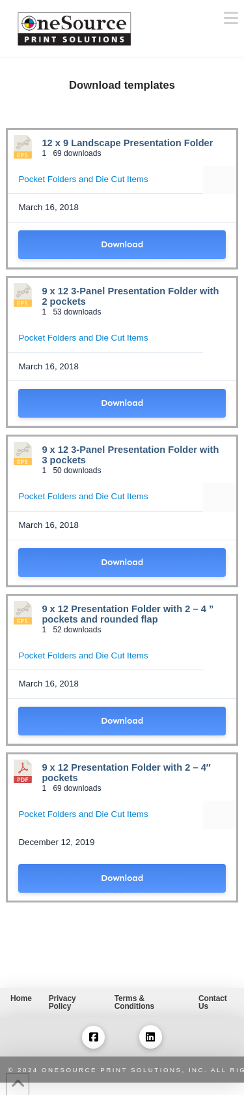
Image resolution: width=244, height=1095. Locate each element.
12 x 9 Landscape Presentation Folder (127, 143)
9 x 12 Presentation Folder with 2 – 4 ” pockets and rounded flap (127, 614)
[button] (231, 18)
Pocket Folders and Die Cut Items (83, 179)
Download (122, 244)
